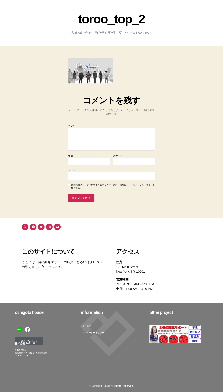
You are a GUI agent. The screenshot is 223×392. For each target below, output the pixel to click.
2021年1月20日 (107, 32)
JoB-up (87, 32)
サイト (71, 170)
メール (117, 155)
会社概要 (86, 326)
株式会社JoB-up (25, 343)
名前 (71, 155)
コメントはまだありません (138, 32)
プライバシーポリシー (93, 332)
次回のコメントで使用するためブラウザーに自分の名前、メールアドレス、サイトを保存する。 (113, 186)
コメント (73, 126)
